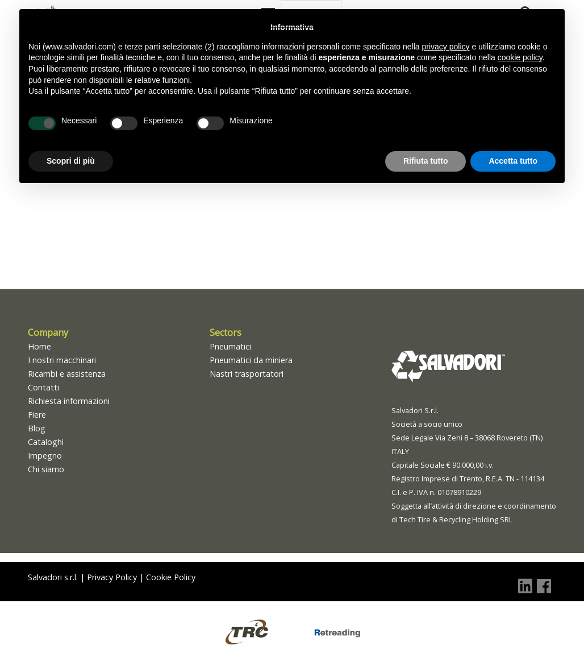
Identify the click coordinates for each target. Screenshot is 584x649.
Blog (36, 428)
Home (39, 346)
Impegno (45, 455)
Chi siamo (46, 469)
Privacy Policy (112, 577)
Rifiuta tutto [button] (425, 160)
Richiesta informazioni (69, 401)
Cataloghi (46, 441)
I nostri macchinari (62, 360)
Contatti (43, 387)
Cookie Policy (170, 577)
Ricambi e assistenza (67, 373)
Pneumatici (230, 346)
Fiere (37, 414)
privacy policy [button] (446, 46)
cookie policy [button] (520, 57)
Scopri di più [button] (71, 160)
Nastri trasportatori (246, 373)
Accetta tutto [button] (513, 160)
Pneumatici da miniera (251, 360)
